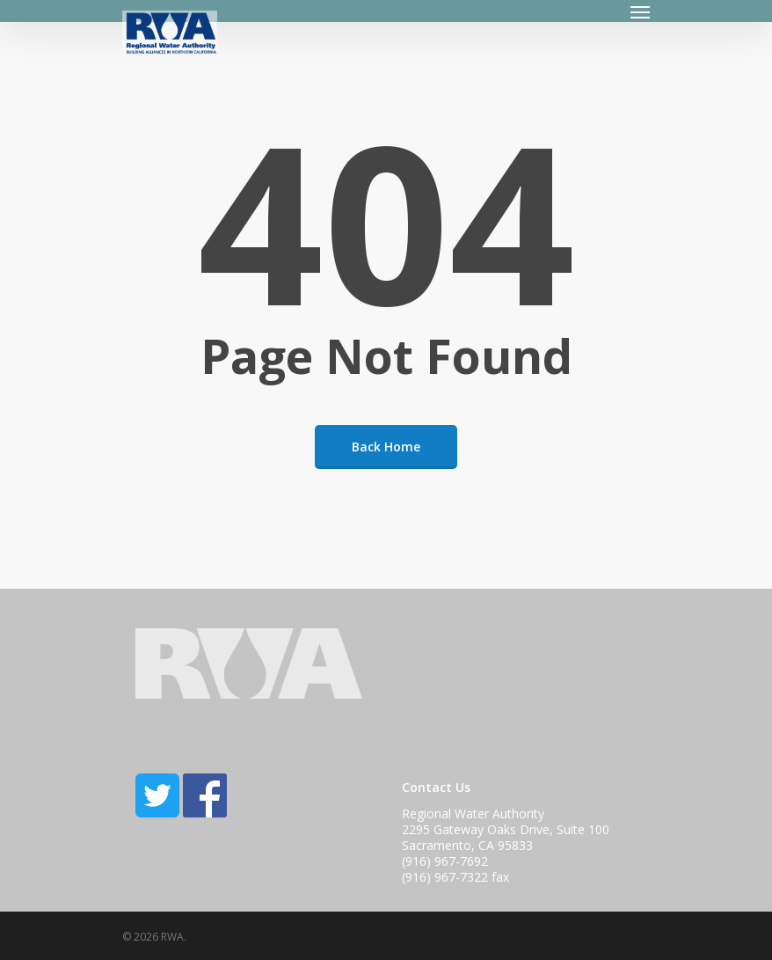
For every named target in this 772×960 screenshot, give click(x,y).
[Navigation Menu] (640, 11)
